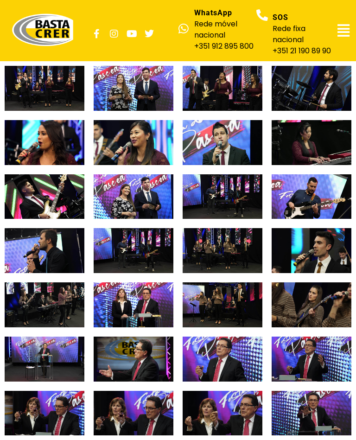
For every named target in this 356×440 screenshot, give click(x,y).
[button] (343, 31)
